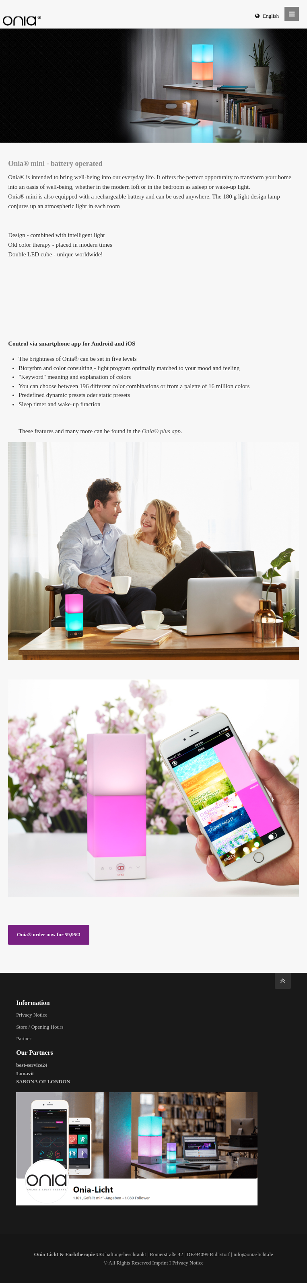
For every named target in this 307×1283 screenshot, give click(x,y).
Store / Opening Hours (39, 1027)
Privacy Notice (31, 1015)
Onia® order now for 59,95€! (48, 934)
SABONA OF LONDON (43, 1081)
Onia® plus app (161, 431)
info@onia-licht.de (253, 1254)
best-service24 (31, 1065)
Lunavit (25, 1073)
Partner (23, 1038)
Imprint (160, 1263)
